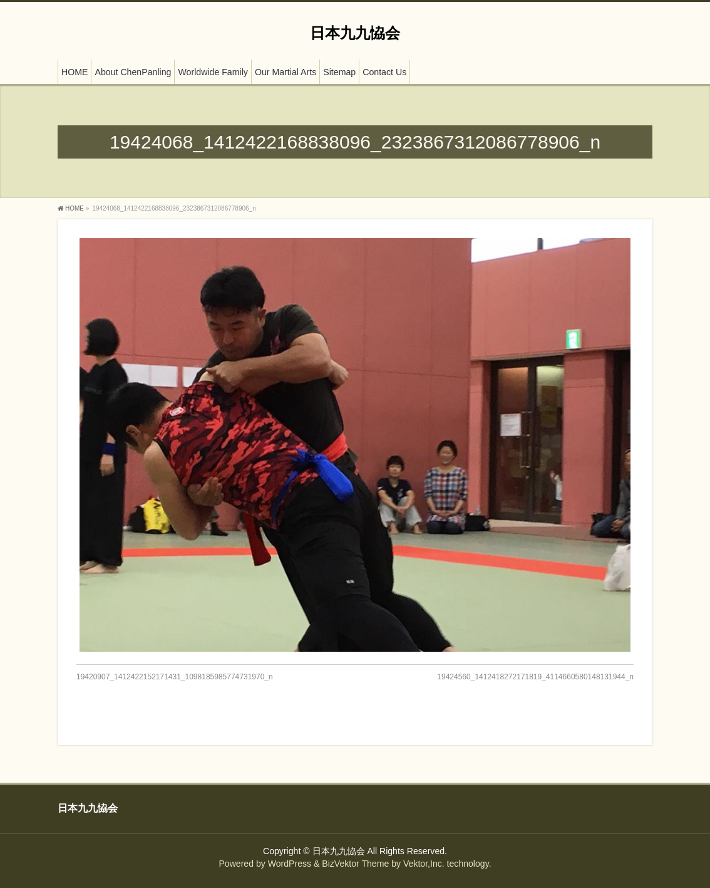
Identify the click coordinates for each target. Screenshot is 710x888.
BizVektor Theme (355, 864)
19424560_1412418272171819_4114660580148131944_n (535, 676)
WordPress (289, 864)
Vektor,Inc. (424, 864)
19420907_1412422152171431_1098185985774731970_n (174, 676)
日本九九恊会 (355, 32)
